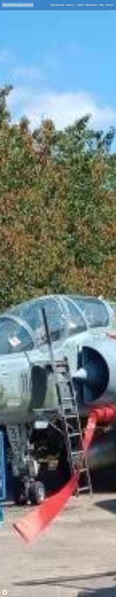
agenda (70, 5)
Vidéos (80, 5)
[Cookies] (4, 592)
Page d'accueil (57, 5)
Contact (109, 5)
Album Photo (91, 5)
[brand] (18, 5)
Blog (101, 5)
